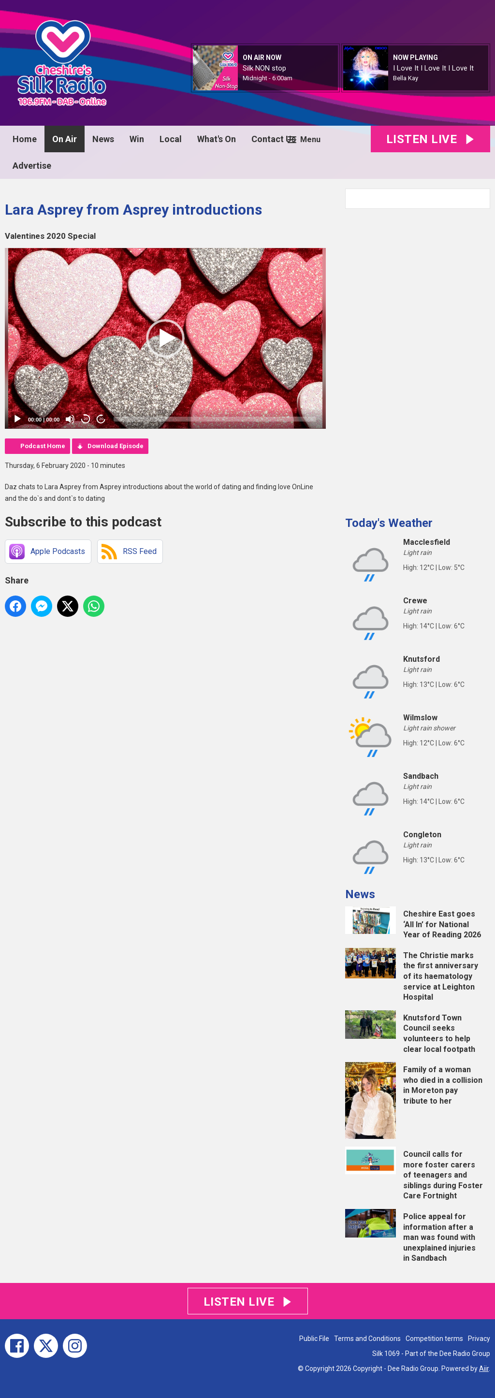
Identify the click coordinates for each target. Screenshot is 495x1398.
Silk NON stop (264, 68)
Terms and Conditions (367, 1338)
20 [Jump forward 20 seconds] (101, 419)
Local (171, 139)
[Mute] (70, 419)
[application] (165, 338)
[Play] (17, 419)
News (103, 139)
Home (25, 139)
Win (137, 139)
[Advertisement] (417, 359)
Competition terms (434, 1338)
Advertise (32, 165)
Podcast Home (42, 446)
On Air (64, 139)
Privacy (479, 1338)
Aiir (484, 1368)
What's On (216, 139)
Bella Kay (405, 78)
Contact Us (273, 139)
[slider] (215, 419)
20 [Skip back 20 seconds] (86, 419)
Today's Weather (389, 523)
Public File (314, 1338)
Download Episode (115, 446)
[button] (165, 338)
